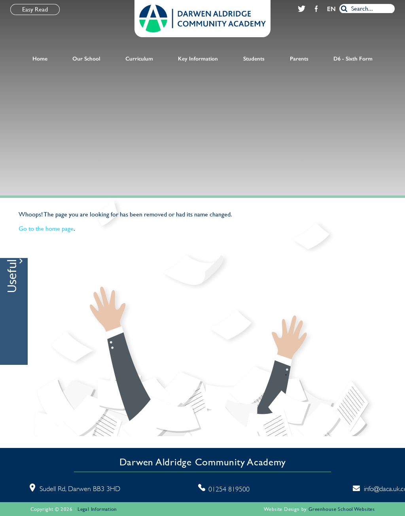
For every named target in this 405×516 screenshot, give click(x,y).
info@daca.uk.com (369, 489)
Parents (299, 58)
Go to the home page (46, 228)
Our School (86, 58)
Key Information (198, 58)
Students (254, 58)
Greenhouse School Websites (341, 509)
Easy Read (35, 9)
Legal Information (97, 509)
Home (39, 58)
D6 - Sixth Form (353, 58)
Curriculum (139, 58)
